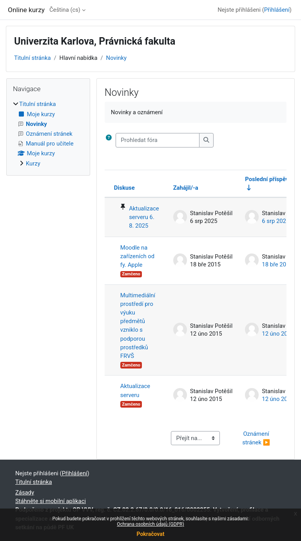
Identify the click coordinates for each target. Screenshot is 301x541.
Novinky (116, 57)
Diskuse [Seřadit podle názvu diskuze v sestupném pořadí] (124, 187)
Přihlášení (277, 9)
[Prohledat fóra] (157, 140)
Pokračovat (150, 534)
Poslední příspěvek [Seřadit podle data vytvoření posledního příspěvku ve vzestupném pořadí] (270, 179)
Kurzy (33, 163)
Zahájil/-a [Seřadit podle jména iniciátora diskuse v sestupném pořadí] (185, 187)
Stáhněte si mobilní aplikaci (50, 501)
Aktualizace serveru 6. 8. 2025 (144, 217)
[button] (109, 140)
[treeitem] (48, 134)
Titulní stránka (32, 57)
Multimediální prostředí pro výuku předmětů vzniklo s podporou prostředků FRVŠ (137, 326)
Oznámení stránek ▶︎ (256, 438)
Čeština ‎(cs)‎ (64, 9)
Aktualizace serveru (135, 390)
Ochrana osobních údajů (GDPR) (150, 524)
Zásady (24, 492)
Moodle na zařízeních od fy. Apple (137, 256)
